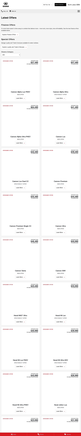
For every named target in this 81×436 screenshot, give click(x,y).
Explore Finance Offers (9, 34)
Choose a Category (10, 54)
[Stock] (13, 434)
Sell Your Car (46, 4)
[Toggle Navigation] (79, 11)
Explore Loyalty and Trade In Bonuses (13, 47)
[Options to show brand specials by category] (10, 55)
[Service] (40, 434)
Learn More (19, 98)
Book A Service (59, 4)
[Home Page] (5, 4)
